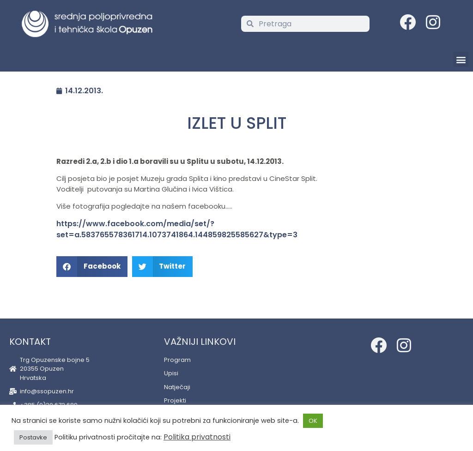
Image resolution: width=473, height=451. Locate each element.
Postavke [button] (33, 437)
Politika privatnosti (197, 437)
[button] (460, 59)
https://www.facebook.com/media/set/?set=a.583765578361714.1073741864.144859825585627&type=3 (176, 229)
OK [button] (313, 420)
